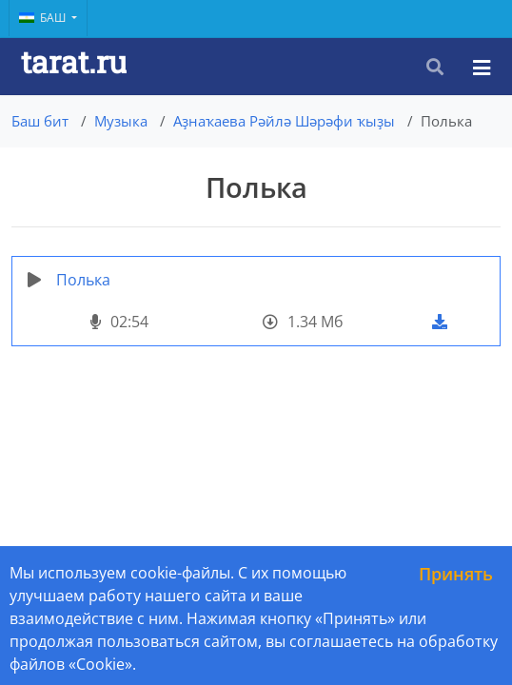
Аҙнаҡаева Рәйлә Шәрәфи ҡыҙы (284, 120)
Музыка (121, 120)
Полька (83, 279)
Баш (44, 18)
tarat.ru (74, 61)
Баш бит (40, 120)
